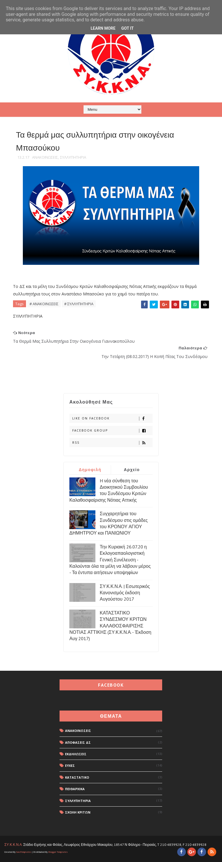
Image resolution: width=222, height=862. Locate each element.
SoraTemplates (23, 851)
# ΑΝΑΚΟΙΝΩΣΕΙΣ (43, 303)
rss (112, 443)
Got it (127, 28)
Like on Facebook (112, 418)
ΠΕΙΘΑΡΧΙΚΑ (75, 789)
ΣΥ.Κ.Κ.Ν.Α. (13, 844)
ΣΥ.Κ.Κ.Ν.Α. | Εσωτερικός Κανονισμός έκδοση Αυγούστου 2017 (125, 592)
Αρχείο (132, 469)
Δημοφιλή (90, 469)
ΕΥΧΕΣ (70, 765)
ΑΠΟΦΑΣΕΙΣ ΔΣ (78, 742)
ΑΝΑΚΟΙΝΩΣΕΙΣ (45, 157)
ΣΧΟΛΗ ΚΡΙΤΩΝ (77, 812)
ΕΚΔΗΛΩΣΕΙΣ (75, 754)
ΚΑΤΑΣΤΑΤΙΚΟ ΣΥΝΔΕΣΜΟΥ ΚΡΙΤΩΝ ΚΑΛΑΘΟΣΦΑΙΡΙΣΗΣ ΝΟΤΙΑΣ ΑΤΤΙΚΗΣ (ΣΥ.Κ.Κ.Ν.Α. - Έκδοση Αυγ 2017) (110, 626)
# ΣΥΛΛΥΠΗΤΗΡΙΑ (78, 303)
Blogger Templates (58, 851)
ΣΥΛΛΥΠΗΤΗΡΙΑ (73, 157)
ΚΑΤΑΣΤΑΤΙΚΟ (77, 777)
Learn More (102, 28)
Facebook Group (112, 430)
